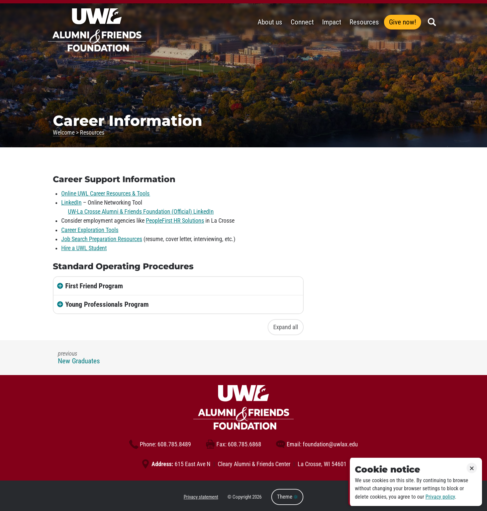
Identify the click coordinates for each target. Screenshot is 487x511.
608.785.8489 (160, 444)
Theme (287, 497)
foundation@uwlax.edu (317, 444)
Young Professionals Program (107, 304)
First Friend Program (94, 286)
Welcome (64, 132)
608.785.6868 (233, 444)
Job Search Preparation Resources (101, 239)
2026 (257, 497)
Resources (92, 132)
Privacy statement (201, 497)
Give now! (402, 22)
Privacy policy (440, 497)
